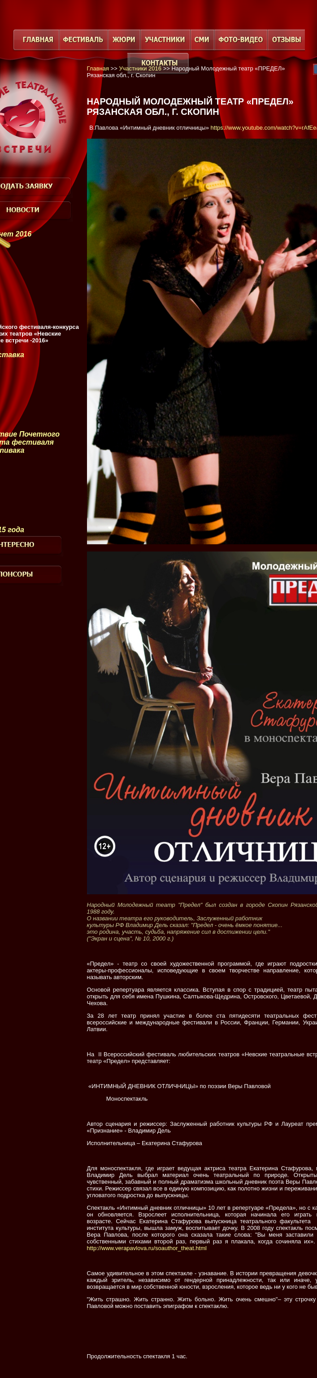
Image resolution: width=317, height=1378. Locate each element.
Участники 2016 (140, 68)
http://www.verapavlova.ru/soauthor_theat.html (147, 1248)
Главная (98, 68)
